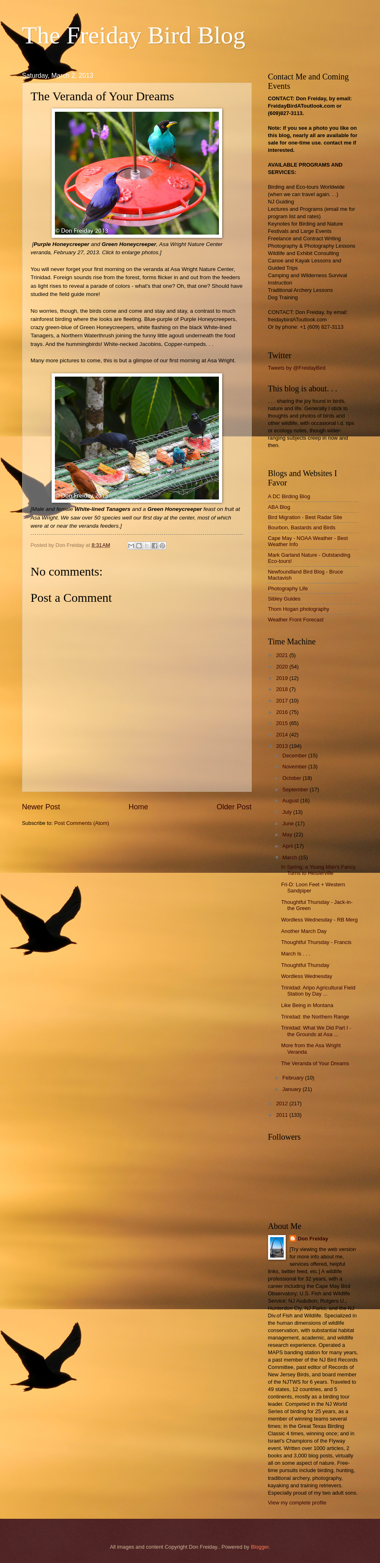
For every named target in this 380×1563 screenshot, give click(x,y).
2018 (282, 689)
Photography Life (288, 588)
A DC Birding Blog (289, 496)
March (290, 857)
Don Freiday (313, 1238)
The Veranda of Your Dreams (315, 1063)
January (292, 1089)
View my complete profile (297, 1503)
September (296, 789)
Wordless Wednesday (306, 976)
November (295, 766)
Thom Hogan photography (299, 609)
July (287, 812)
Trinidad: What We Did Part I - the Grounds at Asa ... (316, 1031)
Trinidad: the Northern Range (315, 1017)
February (293, 1078)
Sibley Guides (284, 599)
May (288, 834)
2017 (282, 701)
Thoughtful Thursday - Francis (316, 942)
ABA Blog (279, 507)
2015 (282, 723)
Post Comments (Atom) (81, 823)
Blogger (260, 1547)
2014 (282, 735)
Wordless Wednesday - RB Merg (319, 920)
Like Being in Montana (307, 1005)
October (292, 778)
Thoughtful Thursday (305, 965)
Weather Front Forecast (296, 620)
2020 (282, 667)
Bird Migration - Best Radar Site (305, 517)
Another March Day (304, 931)
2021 (282, 655)
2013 (282, 746)
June (289, 823)
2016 (282, 712)
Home (138, 807)
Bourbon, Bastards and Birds (302, 527)
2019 (282, 678)
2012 (282, 1103)
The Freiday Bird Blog (134, 35)
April (288, 846)
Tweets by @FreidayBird (296, 368)
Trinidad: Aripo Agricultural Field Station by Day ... (318, 991)
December (295, 755)
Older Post (233, 807)
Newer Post (41, 807)
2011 (282, 1115)
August (291, 800)
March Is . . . (295, 954)
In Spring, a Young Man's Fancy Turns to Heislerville (318, 870)
